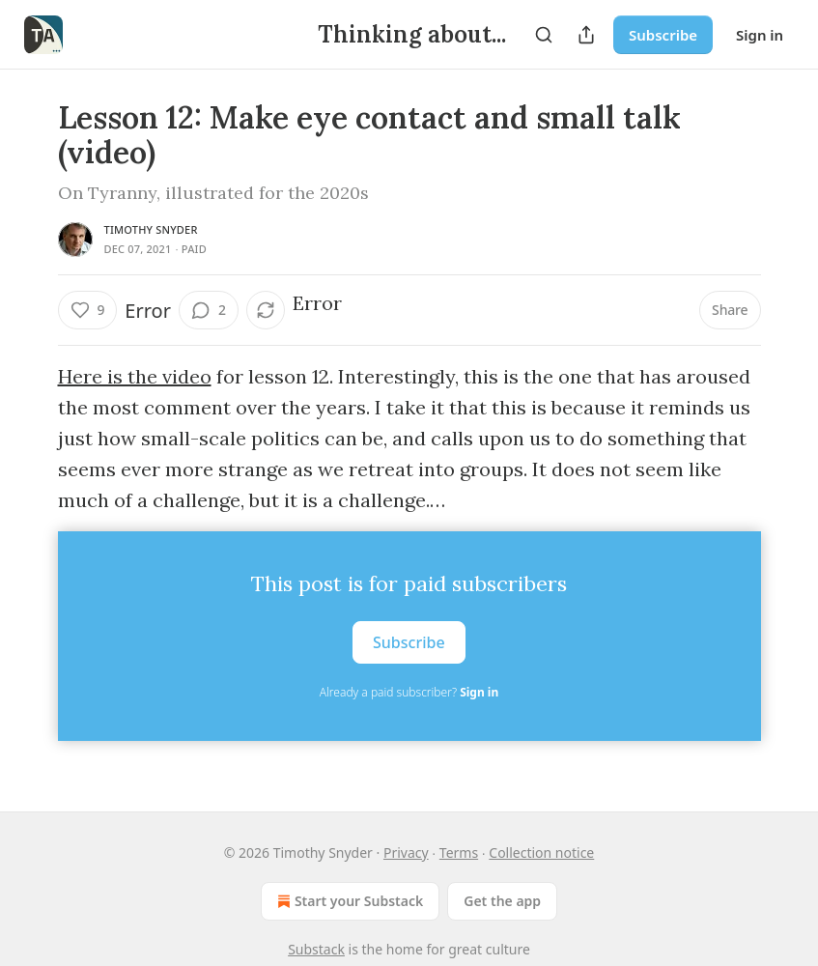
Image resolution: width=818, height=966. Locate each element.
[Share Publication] (586, 34)
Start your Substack (348, 901)
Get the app (502, 901)
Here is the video (135, 376)
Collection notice (541, 852)
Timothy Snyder (151, 229)
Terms (458, 852)
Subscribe (663, 34)
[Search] (543, 34)
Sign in (759, 34)
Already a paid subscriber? (409, 692)
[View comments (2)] (209, 310)
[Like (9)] (88, 310)
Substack (316, 949)
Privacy (406, 852)
